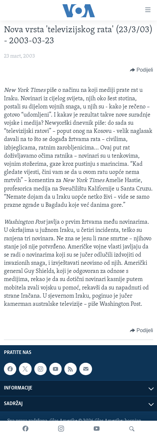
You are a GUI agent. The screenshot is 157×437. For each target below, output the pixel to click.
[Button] (141, 70)
